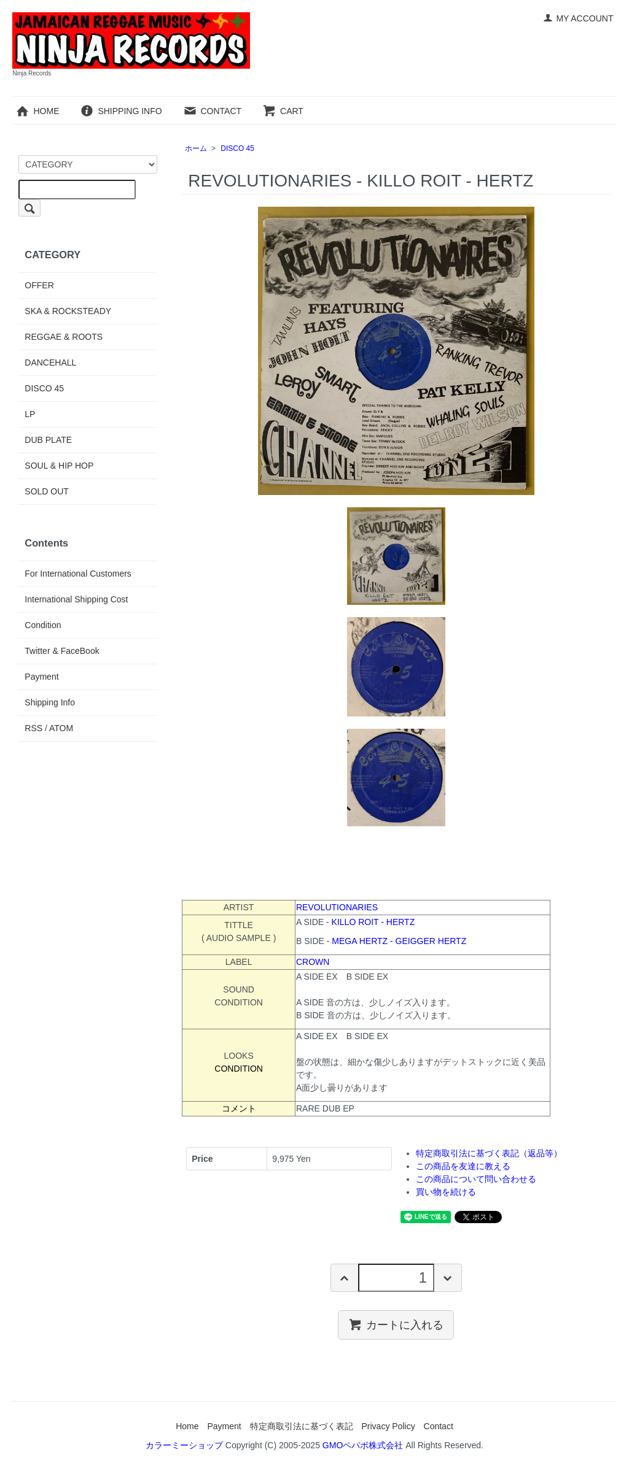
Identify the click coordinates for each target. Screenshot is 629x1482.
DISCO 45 (237, 148)
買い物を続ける (446, 1192)
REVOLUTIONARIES (337, 907)
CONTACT (212, 111)
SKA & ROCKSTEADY (68, 311)
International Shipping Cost (76, 599)
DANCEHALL (50, 362)
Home (187, 1426)
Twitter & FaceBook (62, 651)
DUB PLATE (48, 440)
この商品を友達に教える (463, 1166)
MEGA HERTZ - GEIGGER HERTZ (399, 941)
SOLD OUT (47, 491)
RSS (33, 728)
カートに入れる (395, 1324)
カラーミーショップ (184, 1445)
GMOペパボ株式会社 (362, 1445)
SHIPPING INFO (121, 111)
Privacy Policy (388, 1426)
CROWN (312, 962)
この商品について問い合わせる (476, 1179)
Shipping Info (50, 702)
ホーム (196, 148)
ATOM (61, 728)
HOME (37, 111)
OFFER (39, 285)
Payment (41, 676)
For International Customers (78, 573)
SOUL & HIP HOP (59, 465)
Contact (438, 1426)
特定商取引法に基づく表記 (301, 1426)
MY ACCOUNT (578, 18)
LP (30, 414)
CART (282, 111)
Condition (43, 625)
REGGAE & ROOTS (64, 337)
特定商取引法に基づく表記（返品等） (489, 1153)
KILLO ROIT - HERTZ (373, 922)
